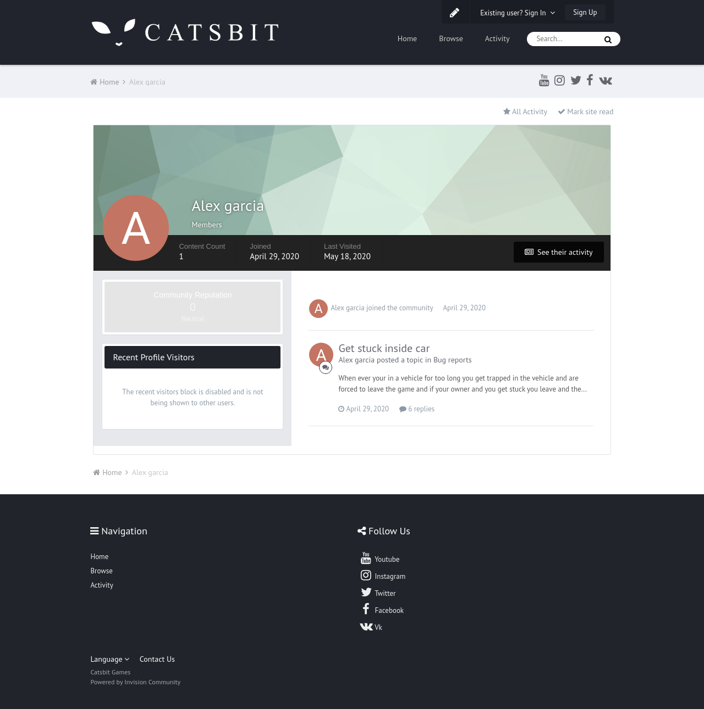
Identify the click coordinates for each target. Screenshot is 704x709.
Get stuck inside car (384, 348)
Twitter (377, 592)
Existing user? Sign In (517, 13)
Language (109, 659)
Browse (451, 38)
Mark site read (586, 111)
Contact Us (157, 659)
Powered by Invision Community (135, 682)
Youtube (379, 558)
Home (407, 38)
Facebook (381, 609)
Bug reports (452, 360)
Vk (370, 626)
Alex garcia (347, 307)
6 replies (417, 409)
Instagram (382, 575)
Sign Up (585, 12)
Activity (497, 38)
